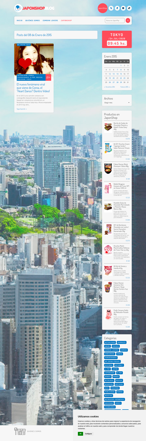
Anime (107, 346)
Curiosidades (23, 77)
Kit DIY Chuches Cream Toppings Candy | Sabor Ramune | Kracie (122, 146)
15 (121, 74)
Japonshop (66, 20)
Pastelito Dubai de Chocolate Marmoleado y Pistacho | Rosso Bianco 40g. (121, 206)
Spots (118, 403)
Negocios (109, 384)
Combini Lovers (50, 20)
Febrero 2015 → (125, 87)
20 (113, 78)
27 (113, 82)
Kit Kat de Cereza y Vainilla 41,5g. (120, 267)
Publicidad (110, 392)
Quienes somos (34, 431)
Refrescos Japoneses (114, 399)
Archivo (108, 98)
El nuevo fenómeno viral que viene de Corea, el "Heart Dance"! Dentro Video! (33, 87)
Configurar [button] (88, 434)
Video (29, 79)
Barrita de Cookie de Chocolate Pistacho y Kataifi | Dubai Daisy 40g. (121, 126)
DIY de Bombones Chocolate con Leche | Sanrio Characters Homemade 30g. (121, 228)
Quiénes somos (32, 20)
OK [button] (80, 434)
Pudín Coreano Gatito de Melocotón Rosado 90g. (121, 312)
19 (110, 78)
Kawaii (108, 376)
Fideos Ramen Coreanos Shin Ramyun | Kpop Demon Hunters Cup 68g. (121, 287)
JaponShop (103, 8)
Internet (119, 365)
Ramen (120, 392)
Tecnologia (110, 407)
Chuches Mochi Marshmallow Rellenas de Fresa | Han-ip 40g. (121, 248)
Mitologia (109, 380)
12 (110, 74)
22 (121, 78)
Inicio (20, 20)
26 (110, 82)
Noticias (119, 384)
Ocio (107, 388)
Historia (108, 365)
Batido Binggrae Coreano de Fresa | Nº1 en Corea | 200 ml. (121, 186)
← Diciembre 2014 (109, 87)
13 (113, 74)
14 (117, 74)
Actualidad (23, 75)
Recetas (108, 395)
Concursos (109, 354)
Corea (31, 75)
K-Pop (32, 77)
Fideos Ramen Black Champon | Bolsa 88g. (121, 165)
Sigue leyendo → (22, 109)
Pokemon (115, 388)
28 (117, 82)
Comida (124, 350)
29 (121, 82)
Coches (116, 346)
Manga (116, 376)
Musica (39, 77)
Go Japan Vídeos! (112, 361)
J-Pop (107, 369)
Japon (115, 369)
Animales (122, 342)
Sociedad (21, 79)
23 (124, 78)
